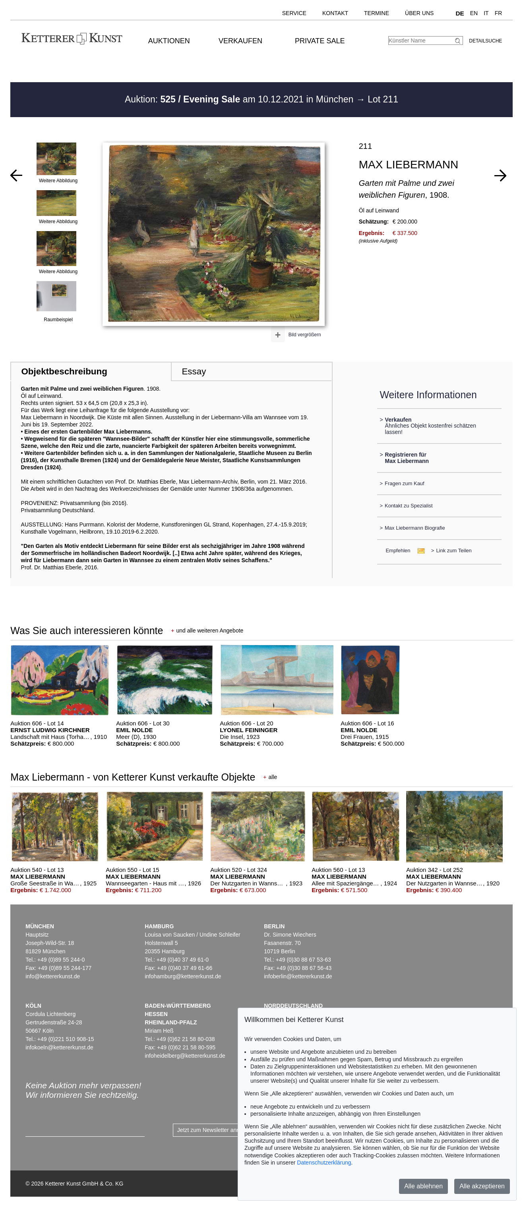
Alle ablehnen (423, 1186)
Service (294, 13)
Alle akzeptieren (482, 1186)
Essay (194, 371)
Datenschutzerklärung (324, 1162)
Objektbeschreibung (64, 371)
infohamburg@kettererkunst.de (183, 976)
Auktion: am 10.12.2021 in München (240, 99)
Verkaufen (240, 41)
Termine (376, 13)
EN (474, 13)
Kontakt (335, 13)
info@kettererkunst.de (52, 976)
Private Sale (320, 41)
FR (498, 13)
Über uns (419, 13)
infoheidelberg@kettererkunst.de (185, 1056)
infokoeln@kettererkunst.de (59, 1047)
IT (486, 13)
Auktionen (169, 41)
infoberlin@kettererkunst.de (298, 976)
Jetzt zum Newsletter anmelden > (218, 1130)
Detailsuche (485, 41)
